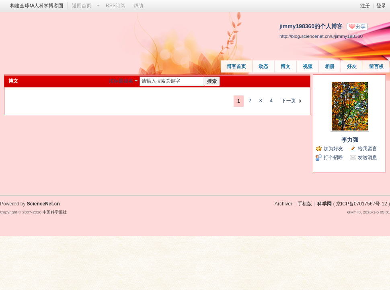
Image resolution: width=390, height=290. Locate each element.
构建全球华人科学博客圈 (36, 5)
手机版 (305, 204)
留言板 (376, 66)
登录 (381, 5)
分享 (360, 26)
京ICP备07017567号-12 (361, 204)
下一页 (288, 101)
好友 (352, 66)
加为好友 (333, 148)
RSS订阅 (115, 5)
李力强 (349, 140)
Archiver (283, 204)
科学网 (324, 204)
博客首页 (236, 66)
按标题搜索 (121, 81)
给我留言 (367, 148)
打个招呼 (333, 157)
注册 (365, 5)
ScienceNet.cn (43, 204)
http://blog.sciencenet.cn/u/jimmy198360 (321, 36)
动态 (263, 66)
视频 (307, 66)
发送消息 (367, 157)
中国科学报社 (55, 212)
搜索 (212, 81)
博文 (285, 66)
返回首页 (81, 5)
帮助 (138, 5)
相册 (330, 66)
